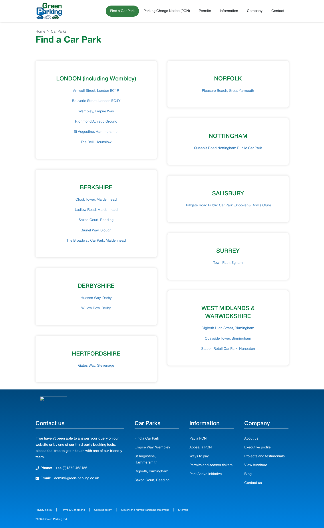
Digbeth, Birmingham (151, 471)
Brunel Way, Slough (96, 230)
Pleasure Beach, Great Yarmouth (228, 90)
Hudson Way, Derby (96, 298)
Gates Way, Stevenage (96, 365)
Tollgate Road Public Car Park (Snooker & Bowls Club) (228, 205)
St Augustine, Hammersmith (96, 131)
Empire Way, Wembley (152, 447)
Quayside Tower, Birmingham (228, 338)
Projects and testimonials (264, 456)
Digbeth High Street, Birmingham (228, 328)
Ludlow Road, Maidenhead (96, 209)
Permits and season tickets (211, 465)
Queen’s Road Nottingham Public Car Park (228, 148)
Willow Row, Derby (96, 308)
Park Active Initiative (205, 474)
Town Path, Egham (228, 262)
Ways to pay (199, 456)
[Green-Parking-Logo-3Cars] (49, 11)
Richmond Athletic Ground (96, 121)
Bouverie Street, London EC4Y (96, 101)
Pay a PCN (198, 438)
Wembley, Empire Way (96, 111)
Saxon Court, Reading (96, 220)
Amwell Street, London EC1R (96, 90)
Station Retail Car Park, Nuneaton (228, 348)
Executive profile (257, 447)
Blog (248, 474)
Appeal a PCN (200, 447)
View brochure (255, 465)
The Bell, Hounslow (96, 142)
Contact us (253, 483)
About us (251, 438)
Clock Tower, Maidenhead (96, 199)
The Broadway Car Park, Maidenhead (96, 240)
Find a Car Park (147, 438)
